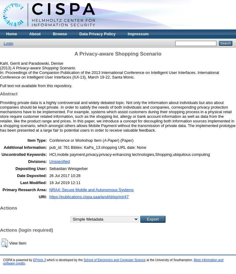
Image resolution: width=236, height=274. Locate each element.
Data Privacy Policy (97, 34)
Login (8, 43)
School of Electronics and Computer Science (115, 260)
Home (11, 34)
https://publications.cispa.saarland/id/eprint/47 (89, 197)
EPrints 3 (39, 260)
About (35, 34)
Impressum (138, 34)
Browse (60, 34)
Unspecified (59, 161)
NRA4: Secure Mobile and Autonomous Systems (91, 189)
